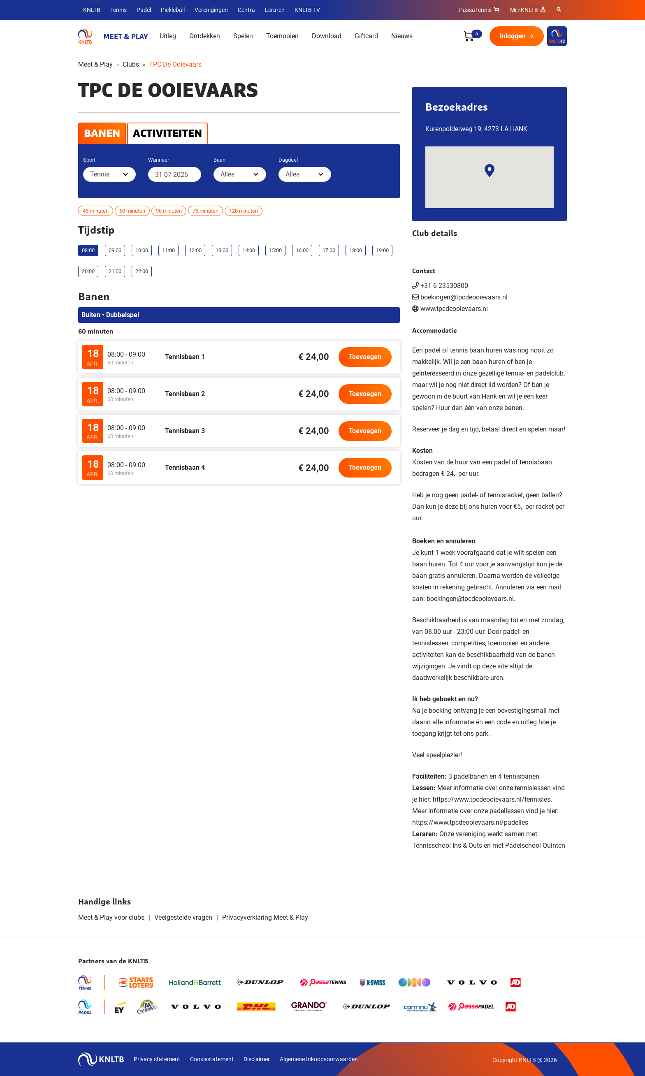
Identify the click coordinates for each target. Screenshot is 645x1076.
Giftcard (366, 36)
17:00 (328, 250)
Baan (219, 160)
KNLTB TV (307, 10)
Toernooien (282, 36)
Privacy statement (157, 1059)
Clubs (131, 64)
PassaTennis (475, 10)
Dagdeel (288, 160)
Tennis (118, 10)
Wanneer (158, 160)
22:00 (141, 271)
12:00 (195, 250)
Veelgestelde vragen (183, 917)
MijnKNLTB (524, 10)
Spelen (243, 36)
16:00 (302, 250)
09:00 (115, 250)
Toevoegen (365, 357)
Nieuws (402, 36)
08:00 (88, 250)
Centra (246, 10)
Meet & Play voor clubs (111, 917)
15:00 (275, 250)
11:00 (168, 250)
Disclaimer (257, 1059)
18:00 (355, 250)
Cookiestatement (212, 1059)
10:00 (141, 250)
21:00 (115, 271)
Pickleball (173, 10)
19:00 (382, 250)
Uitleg (168, 36)
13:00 (222, 250)
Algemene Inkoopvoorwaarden (319, 1059)
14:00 (248, 250)
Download (326, 36)
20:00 (88, 271)
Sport (89, 160)
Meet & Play (95, 64)
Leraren (275, 10)
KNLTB (91, 10)
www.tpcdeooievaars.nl (454, 309)
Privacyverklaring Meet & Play (265, 917)
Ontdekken (204, 36)
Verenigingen (211, 10)
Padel (144, 10)
